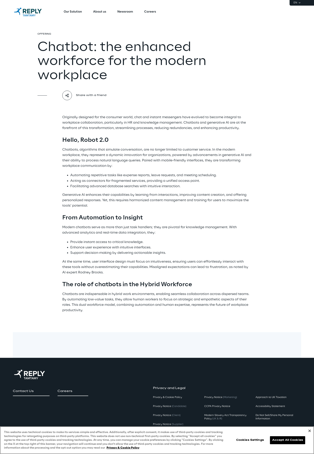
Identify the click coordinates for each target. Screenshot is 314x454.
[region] (157, 440)
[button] (31, 391)
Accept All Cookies (287, 440)
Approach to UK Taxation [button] (271, 397)
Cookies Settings (250, 440)
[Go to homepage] (32, 12)
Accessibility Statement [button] (270, 406)
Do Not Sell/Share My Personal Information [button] (274, 417)
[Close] (309, 430)
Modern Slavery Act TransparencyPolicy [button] (225, 417)
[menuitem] (73, 12)
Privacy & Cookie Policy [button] (167, 397)
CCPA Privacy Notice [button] (217, 406)
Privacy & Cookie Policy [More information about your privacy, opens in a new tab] (123, 447)
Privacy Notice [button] (169, 406)
